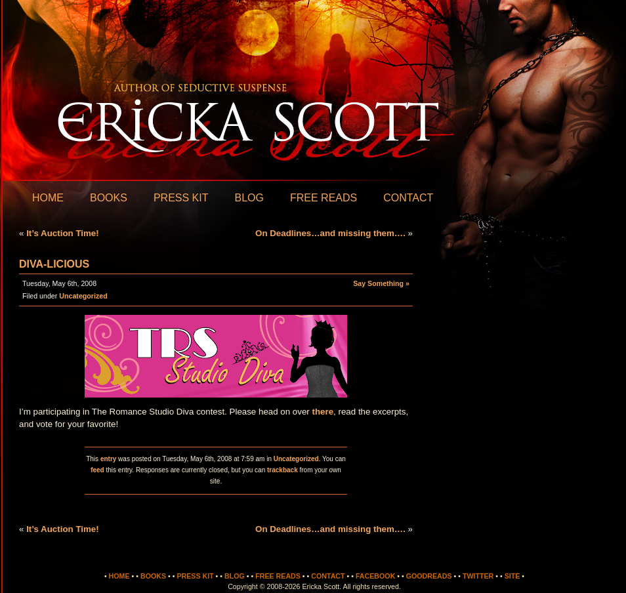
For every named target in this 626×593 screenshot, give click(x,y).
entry (108, 458)
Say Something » (381, 283)
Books (108, 197)
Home (48, 197)
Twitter (478, 576)
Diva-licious (54, 264)
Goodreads (429, 576)
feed (97, 470)
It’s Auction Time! (62, 233)
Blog (248, 197)
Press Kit (181, 197)
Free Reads (323, 197)
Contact (408, 197)
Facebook (375, 576)
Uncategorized (83, 296)
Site (512, 576)
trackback (282, 470)
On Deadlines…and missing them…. (330, 233)
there (323, 412)
